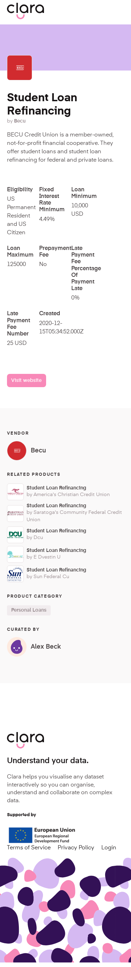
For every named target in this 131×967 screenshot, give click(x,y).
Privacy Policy (76, 848)
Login (108, 848)
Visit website (26, 380)
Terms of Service (29, 848)
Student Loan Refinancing (56, 488)
